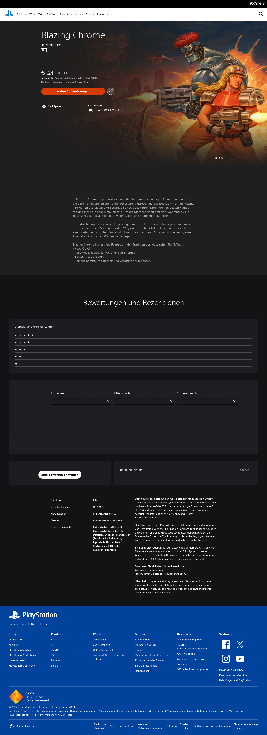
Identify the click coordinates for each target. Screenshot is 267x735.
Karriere (13, 644)
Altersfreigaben (186, 653)
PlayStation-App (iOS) (231, 670)
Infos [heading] (12, 634)
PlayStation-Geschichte (22, 665)
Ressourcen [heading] (185, 634)
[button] (60, 475)
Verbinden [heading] (226, 634)
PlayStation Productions (22, 655)
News (78, 14)
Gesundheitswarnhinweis (191, 659)
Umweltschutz (101, 639)
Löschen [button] (243, 470)
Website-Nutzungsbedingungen (151, 726)
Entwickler (183, 664)
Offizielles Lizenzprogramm (193, 669)
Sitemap (172, 726)
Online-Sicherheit (103, 650)
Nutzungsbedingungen (190, 639)
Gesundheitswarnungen (149, 570)
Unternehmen (17, 660)
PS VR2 (55, 650)
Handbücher (142, 671)
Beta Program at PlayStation (235, 680)
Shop (88, 14)
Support (101, 14)
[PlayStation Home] (9, 14)
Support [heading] (141, 634)
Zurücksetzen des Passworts (151, 660)
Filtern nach (122, 393)
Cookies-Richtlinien (185, 726)
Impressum (15, 639)
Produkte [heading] (57, 634)
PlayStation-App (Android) (234, 675)
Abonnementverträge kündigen (246, 726)
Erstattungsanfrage (146, 665)
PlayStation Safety (145, 644)
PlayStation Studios (20, 650)
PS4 (40, 14)
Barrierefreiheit (101, 644)
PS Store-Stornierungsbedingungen (192, 646)
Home (12, 624)
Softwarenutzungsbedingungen (212, 726)
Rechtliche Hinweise (100, 726)
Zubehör (65, 14)
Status (138, 650)
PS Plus (51, 14)
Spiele (20, 14)
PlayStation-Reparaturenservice (153, 655)
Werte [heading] (97, 634)
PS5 (30, 14)
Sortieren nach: (187, 393)
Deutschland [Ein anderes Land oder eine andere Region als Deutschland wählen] (22, 726)
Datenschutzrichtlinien (122, 726)
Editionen (57, 393)
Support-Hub (142, 639)
